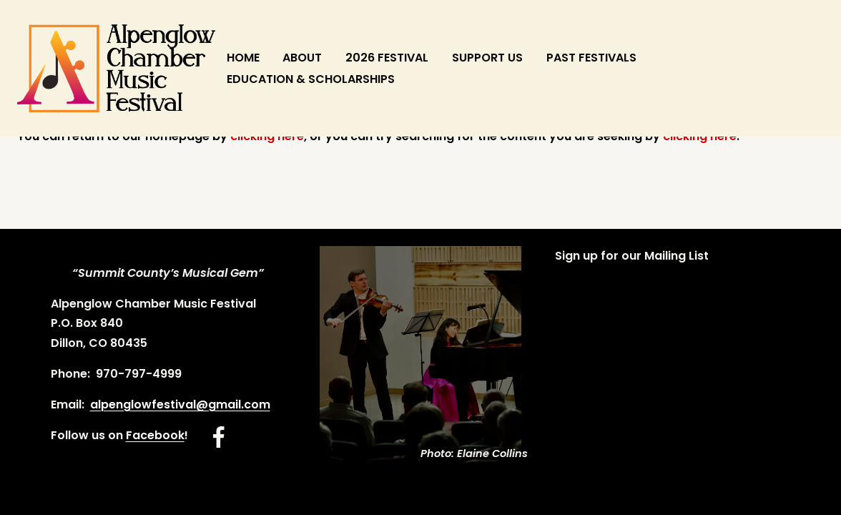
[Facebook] (218, 437)
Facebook (155, 435)
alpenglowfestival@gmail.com (180, 404)
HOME (243, 57)
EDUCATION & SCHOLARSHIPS (311, 79)
